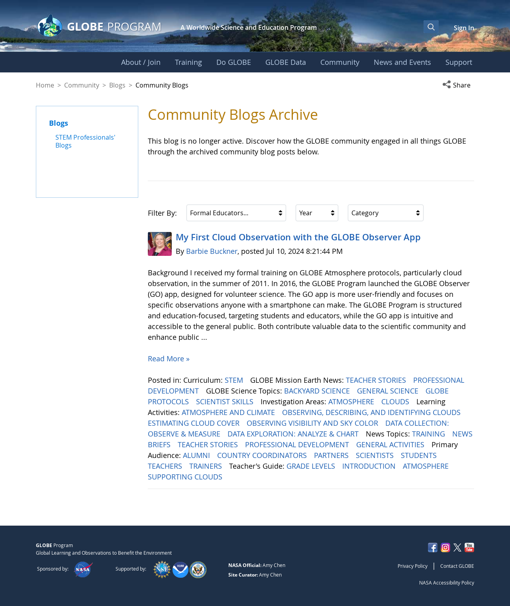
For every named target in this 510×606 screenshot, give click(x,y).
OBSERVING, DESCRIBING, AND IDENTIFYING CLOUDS (372, 412)
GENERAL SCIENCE (388, 391)
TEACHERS (166, 466)
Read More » (169, 358)
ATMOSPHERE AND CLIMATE (229, 412)
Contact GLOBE (457, 566)
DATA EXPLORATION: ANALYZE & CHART (294, 433)
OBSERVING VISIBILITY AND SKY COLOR (313, 423)
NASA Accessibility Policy (446, 582)
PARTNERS (332, 455)
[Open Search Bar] (431, 26)
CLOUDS (396, 401)
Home (45, 85)
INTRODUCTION (370, 466)
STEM (235, 380)
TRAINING (429, 433)
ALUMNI (197, 455)
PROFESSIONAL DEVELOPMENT (298, 444)
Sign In (464, 27)
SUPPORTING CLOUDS (186, 476)
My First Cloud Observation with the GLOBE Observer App (298, 237)
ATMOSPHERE (352, 401)
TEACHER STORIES (377, 380)
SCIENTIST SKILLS (225, 401)
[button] (458, 85)
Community (81, 85)
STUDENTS (420, 455)
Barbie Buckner (211, 251)
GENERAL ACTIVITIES (391, 444)
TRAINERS (206, 466)
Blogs (117, 85)
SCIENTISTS (376, 455)
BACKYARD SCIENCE (318, 391)
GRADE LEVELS (311, 466)
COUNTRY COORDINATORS (263, 455)
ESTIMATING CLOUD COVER (194, 423)
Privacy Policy (413, 566)
